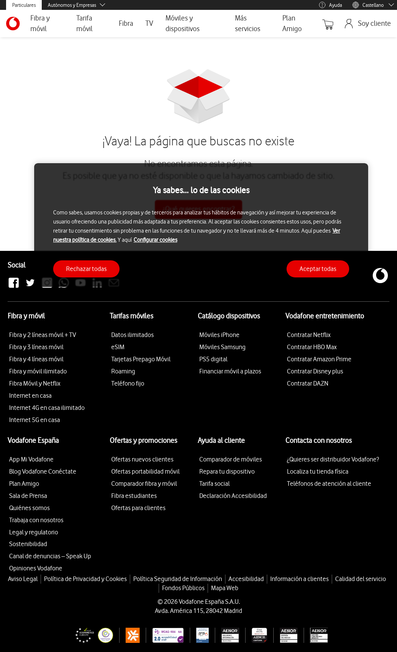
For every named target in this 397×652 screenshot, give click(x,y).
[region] (201, 225)
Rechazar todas (86, 268)
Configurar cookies (155, 239)
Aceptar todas (317, 268)
